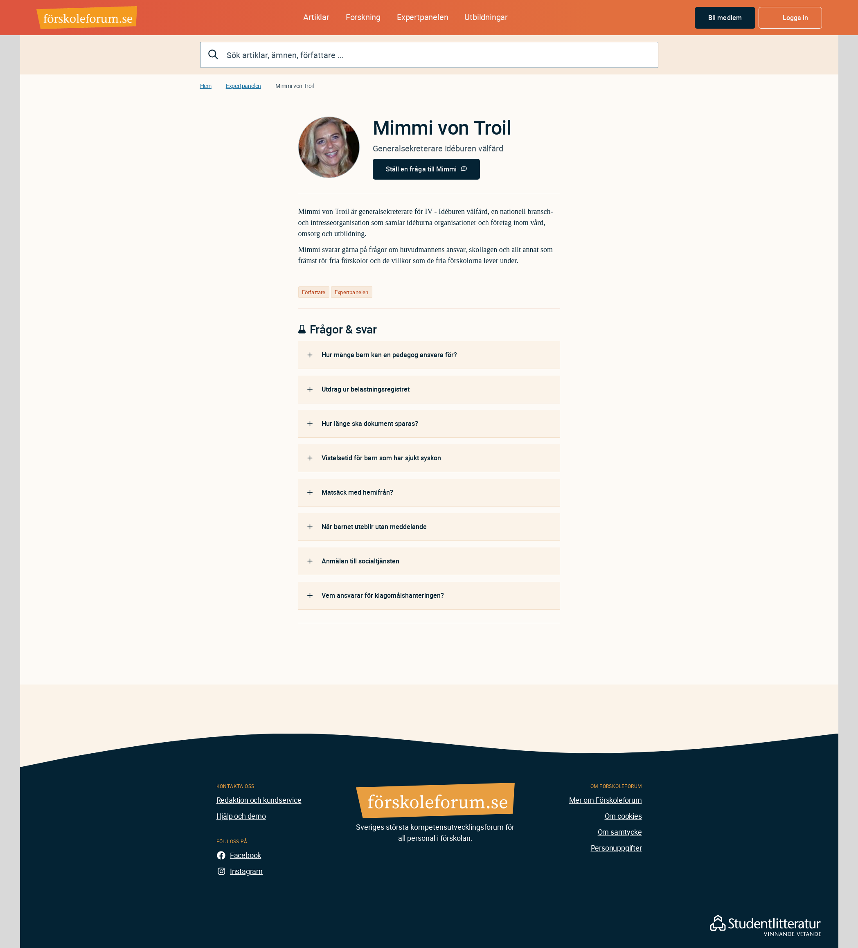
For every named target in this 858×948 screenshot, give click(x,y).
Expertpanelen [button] (422, 17)
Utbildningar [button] (486, 17)
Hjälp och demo (241, 816)
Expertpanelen (243, 86)
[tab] (429, 355)
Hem (206, 86)
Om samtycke (620, 832)
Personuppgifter (616, 848)
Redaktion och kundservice (259, 800)
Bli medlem (725, 17)
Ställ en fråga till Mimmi (421, 168)
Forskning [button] (363, 17)
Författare (314, 292)
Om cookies (623, 816)
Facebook (245, 855)
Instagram (246, 871)
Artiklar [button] (316, 17)
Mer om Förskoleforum (605, 800)
